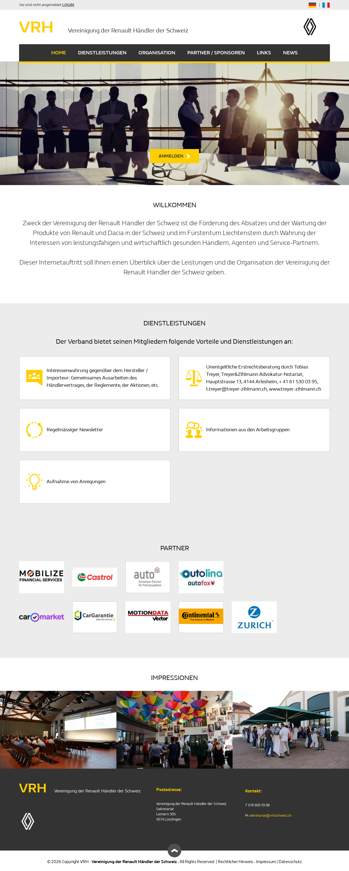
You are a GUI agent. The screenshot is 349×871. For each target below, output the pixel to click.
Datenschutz (290, 861)
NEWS (290, 53)
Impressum (266, 861)
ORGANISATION (157, 53)
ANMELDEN (171, 156)
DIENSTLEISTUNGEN (102, 53)
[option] (174, 123)
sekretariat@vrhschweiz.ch (270, 815)
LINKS (264, 53)
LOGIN (68, 4)
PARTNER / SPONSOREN (216, 53)
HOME (58, 53)
